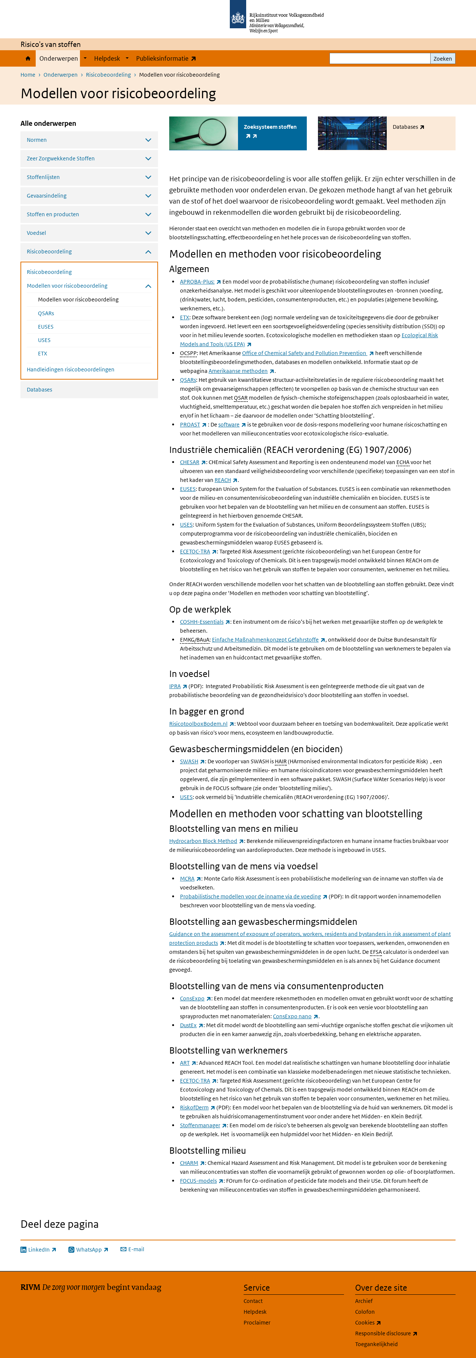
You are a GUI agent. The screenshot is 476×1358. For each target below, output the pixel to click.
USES (44, 340)
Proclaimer (257, 1322)
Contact (253, 1300)
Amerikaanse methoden (241, 370)
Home (28, 58)
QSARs (46, 313)
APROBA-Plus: (200, 280)
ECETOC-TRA (198, 551)
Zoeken (443, 58)
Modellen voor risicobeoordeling (95, 299)
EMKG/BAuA (194, 639)
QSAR (241, 396)
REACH (226, 479)
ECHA (402, 461)
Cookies (384, 1322)
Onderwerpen (58, 58)
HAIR (281, 760)
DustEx (191, 1024)
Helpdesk (107, 58)
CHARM (192, 1162)
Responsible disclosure (402, 1333)
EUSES (46, 326)
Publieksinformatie (168, 58)
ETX (42, 353)
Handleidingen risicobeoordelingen (71, 369)
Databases (39, 389)
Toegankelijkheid (376, 1343)
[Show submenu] (85, 58)
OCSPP (188, 352)
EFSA (376, 951)
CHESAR (193, 461)
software (232, 423)
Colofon (365, 1311)
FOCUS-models (201, 1180)
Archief (364, 1300)
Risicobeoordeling (108, 74)
